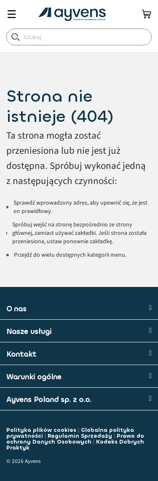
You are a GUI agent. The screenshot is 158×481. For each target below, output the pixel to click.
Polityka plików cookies (41, 430)
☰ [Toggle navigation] (11, 14)
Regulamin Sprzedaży (80, 435)
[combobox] (79, 37)
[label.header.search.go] (15, 36)
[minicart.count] (147, 14)
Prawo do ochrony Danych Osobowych (75, 438)
